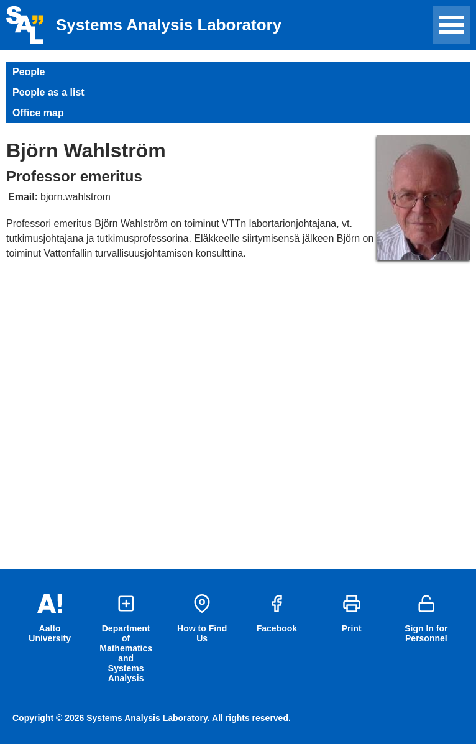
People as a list (48, 92)
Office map (38, 113)
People (28, 72)
